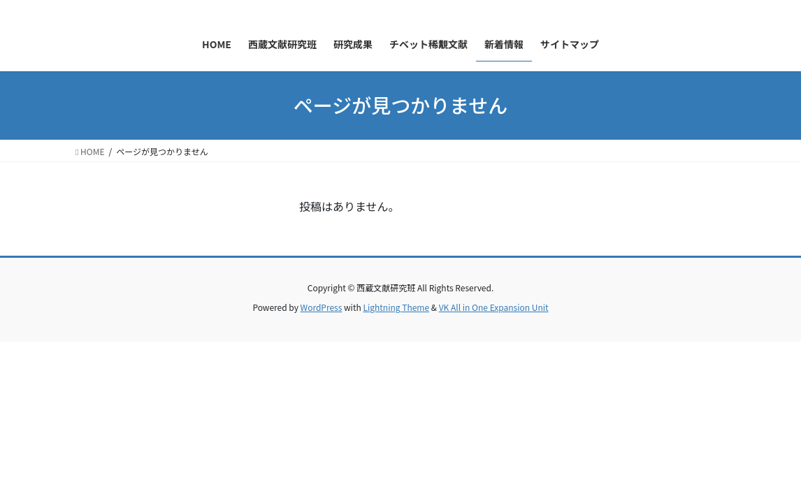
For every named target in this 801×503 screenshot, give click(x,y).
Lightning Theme (396, 307)
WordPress (321, 307)
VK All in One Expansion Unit (494, 307)
